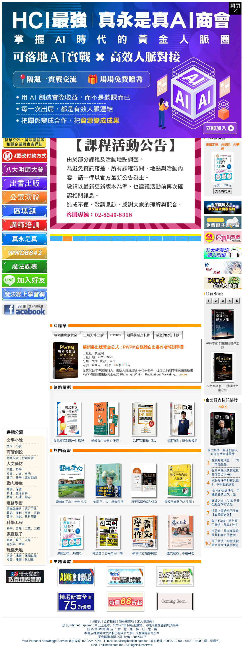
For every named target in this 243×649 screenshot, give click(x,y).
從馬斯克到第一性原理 (69, 440)
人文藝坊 (15, 464)
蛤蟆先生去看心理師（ (107, 440)
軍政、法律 (32, 513)
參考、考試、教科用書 (22, 516)
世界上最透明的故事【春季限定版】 (225, 513)
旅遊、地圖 (14, 556)
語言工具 (31, 509)
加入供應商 (144, 621)
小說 (19, 446)
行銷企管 (28, 458)
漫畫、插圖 (14, 559)
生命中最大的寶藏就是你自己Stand (225, 472)
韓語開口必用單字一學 (108, 553)
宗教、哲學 (14, 469)
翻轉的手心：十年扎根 (71, 502)
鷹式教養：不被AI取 (180, 553)
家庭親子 (15, 534)
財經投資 (13, 458)
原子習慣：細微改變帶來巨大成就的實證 (225, 543)
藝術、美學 (14, 477)
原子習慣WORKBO (144, 502)
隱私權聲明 (126, 621)
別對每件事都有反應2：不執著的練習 (225, 482)
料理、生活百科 (17, 493)
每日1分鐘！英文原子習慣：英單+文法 (224, 523)
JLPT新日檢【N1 (144, 440)
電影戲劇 (31, 477)
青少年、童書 (16, 544)
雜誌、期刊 (14, 513)
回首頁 (96, 621)
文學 (10, 446)
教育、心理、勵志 (19, 497)
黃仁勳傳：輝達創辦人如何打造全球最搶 (222, 452)
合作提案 (110, 621)
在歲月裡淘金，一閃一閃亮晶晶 (225, 462)
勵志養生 (15, 483)
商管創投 (15, 452)
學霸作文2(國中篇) (144, 553)
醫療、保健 (14, 489)
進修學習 (15, 503)
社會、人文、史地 (19, 473)
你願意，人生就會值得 (108, 502)
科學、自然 (14, 528)
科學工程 (15, 522)
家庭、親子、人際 (19, 540)
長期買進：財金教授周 (182, 440)
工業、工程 (32, 528)
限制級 (29, 559)
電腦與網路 (14, 509)
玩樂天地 (15, 550)
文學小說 (15, 440)
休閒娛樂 (31, 556)
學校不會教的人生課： (180, 502)
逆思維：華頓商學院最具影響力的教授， (225, 533)
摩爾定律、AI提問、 (70, 553)
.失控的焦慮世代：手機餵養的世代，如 (225, 493)
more (183, 374)
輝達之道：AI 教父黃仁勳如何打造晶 (225, 503)
